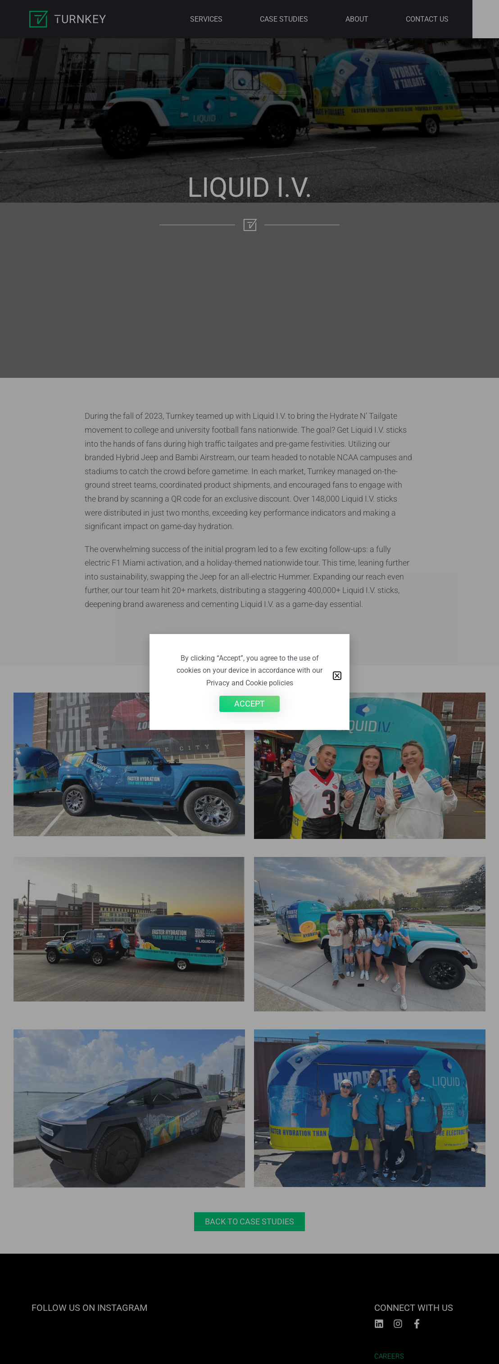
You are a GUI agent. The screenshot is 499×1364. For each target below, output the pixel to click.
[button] (337, 675)
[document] (249, 682)
